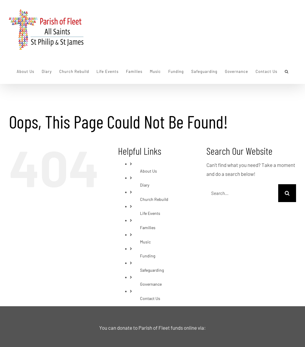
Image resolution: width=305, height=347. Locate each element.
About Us (148, 171)
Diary (144, 184)
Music (145, 241)
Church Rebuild (154, 199)
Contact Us (150, 298)
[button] (287, 71)
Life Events (150, 213)
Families (147, 227)
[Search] (287, 193)
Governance (151, 284)
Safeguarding (152, 270)
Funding (147, 255)
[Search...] (242, 193)
